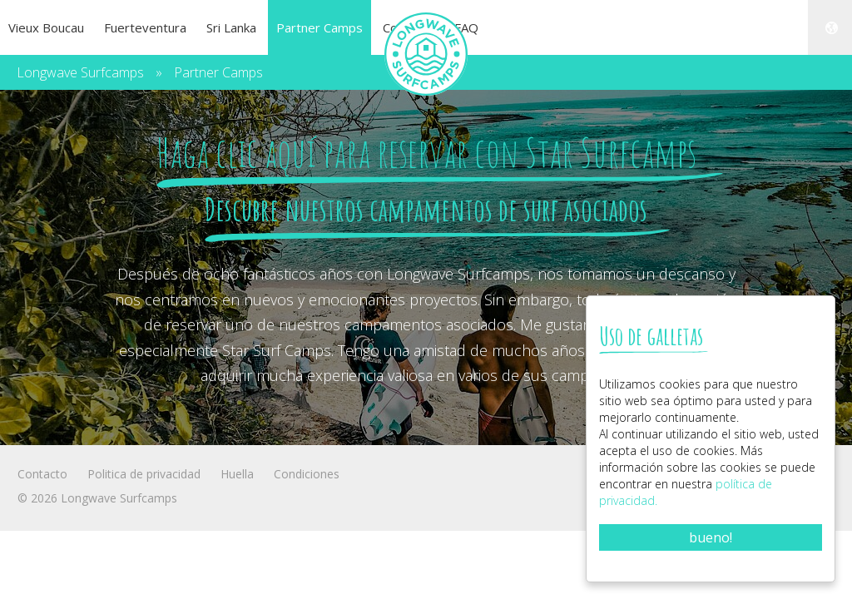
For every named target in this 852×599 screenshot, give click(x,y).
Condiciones (306, 474)
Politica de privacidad (144, 474)
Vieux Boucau (46, 27)
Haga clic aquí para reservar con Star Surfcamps (426, 151)
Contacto (42, 474)
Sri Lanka (231, 27)
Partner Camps (319, 27)
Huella (237, 474)
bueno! (710, 537)
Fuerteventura (145, 27)
